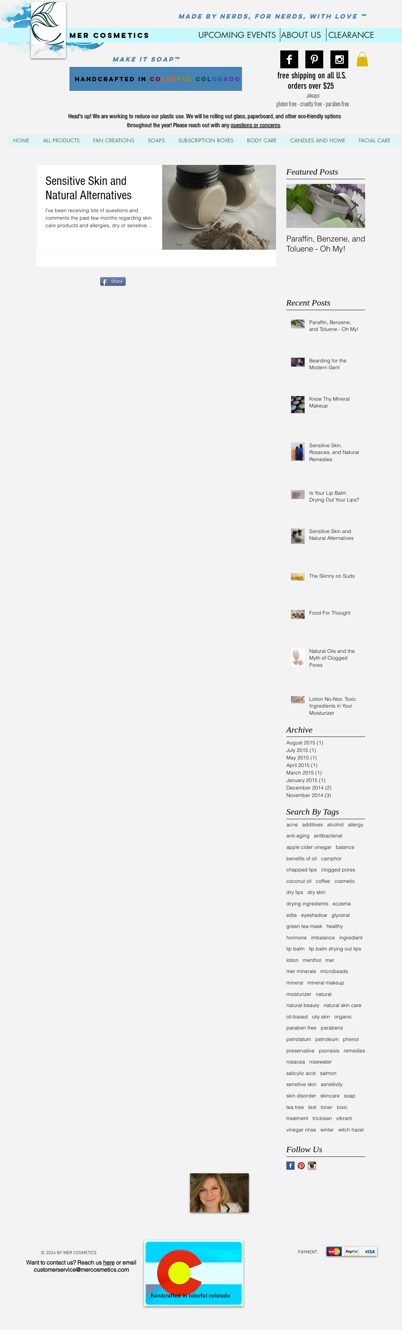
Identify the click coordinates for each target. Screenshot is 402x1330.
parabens (332, 1028)
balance (345, 847)
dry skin (316, 892)
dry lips (294, 892)
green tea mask (304, 926)
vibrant (344, 1118)
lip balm (295, 948)
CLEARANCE (351, 35)
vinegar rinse (301, 1129)
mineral (294, 982)
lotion (292, 960)
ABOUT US (301, 35)
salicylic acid (301, 1073)
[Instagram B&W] (339, 59)
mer (329, 960)
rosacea (295, 1061)
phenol (351, 1039)
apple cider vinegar (308, 847)
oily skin (321, 1016)
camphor (331, 858)
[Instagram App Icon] (312, 1166)
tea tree (295, 1107)
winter (327, 1129)
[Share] (113, 281)
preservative (300, 1050)
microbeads (334, 971)
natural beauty (302, 1005)
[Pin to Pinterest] (139, 280)
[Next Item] (353, 205)
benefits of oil (301, 858)
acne (292, 824)
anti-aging (298, 835)
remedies (354, 1050)
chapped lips (301, 869)
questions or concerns (255, 125)
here (109, 1262)
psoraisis (329, 1050)
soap (349, 1095)
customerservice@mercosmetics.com (81, 1269)
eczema (342, 903)
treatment (297, 1118)
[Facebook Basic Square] (290, 1166)
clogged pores (338, 869)
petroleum (327, 1039)
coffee (323, 881)
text (312, 1107)
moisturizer (298, 994)
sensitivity (332, 1084)
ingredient (351, 937)
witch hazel (351, 1129)
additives (312, 824)
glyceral (340, 915)
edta (291, 915)
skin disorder (301, 1095)
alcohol (335, 824)
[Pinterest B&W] (314, 59)
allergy (355, 824)
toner (327, 1107)
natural (323, 994)
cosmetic (344, 881)
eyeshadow (314, 915)
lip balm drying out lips (335, 948)
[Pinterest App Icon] (301, 1166)
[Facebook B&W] (289, 59)
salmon (328, 1073)
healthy (334, 926)
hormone (296, 937)
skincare (330, 1095)
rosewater (320, 1061)
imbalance (323, 937)
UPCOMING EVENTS (236, 35)
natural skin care (343, 1005)
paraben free (301, 1028)
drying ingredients (307, 903)
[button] (362, 59)
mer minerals (301, 971)
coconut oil (298, 881)
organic (343, 1016)
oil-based (297, 1016)
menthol (312, 960)
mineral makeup (325, 982)
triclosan (322, 1118)
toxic (342, 1107)
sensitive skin (301, 1084)
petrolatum (298, 1039)
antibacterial (328, 835)
